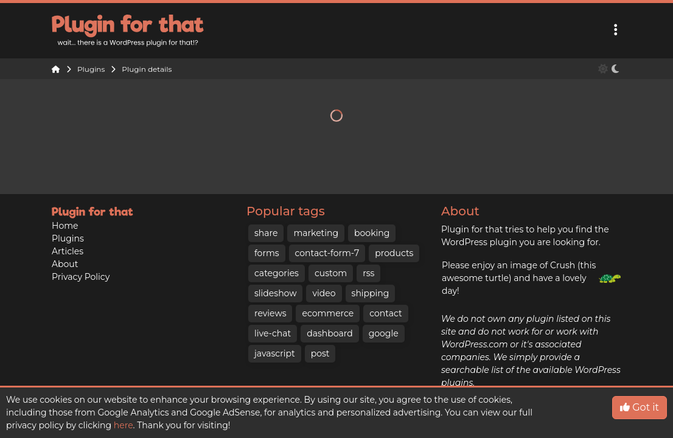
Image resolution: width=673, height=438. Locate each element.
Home (65, 225)
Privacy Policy (81, 276)
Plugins (68, 238)
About (65, 264)
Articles (67, 251)
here (123, 425)
